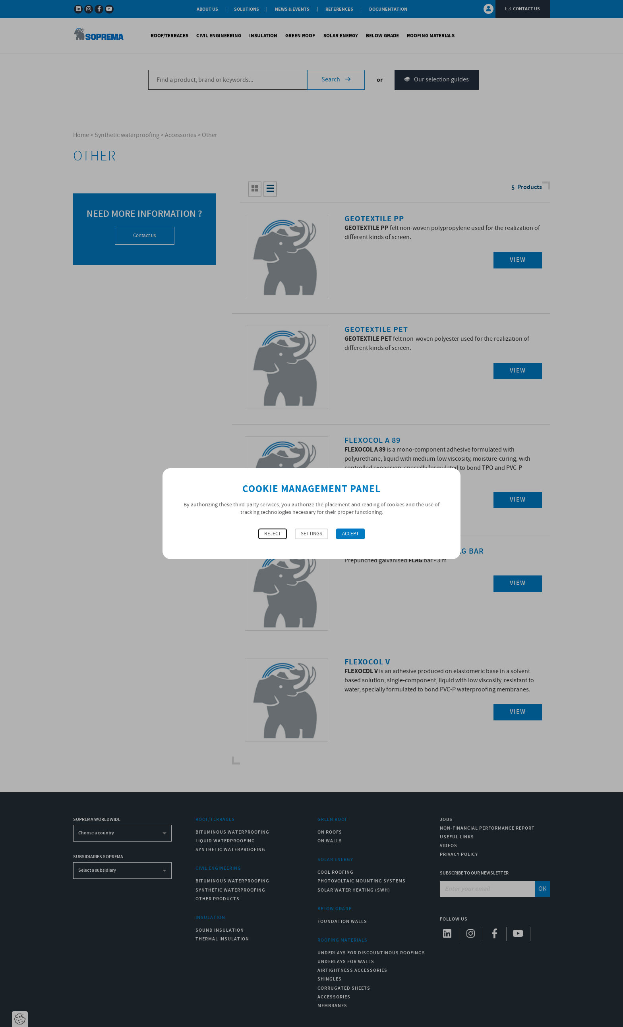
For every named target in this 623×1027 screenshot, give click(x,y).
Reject (272, 533)
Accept (350, 533)
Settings (311, 533)
